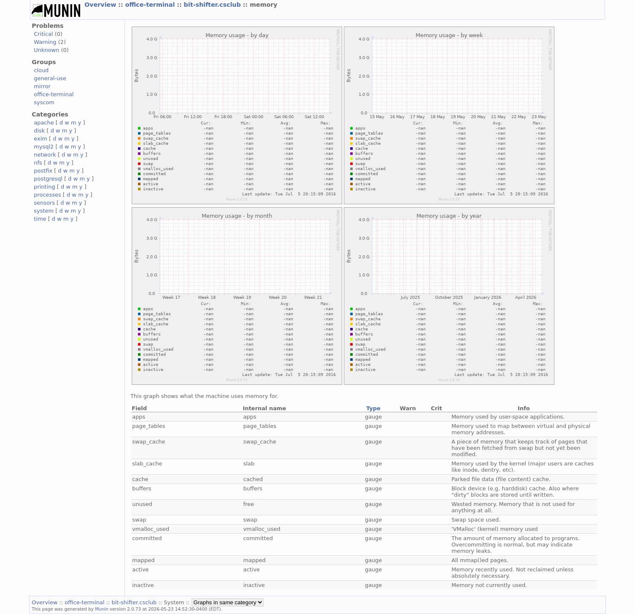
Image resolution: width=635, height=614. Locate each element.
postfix (43, 171)
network (45, 154)
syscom (44, 102)
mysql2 (44, 146)
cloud (41, 70)
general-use (50, 78)
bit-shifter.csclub (213, 4)
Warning (45, 42)
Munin (101, 608)
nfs (38, 163)
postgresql (48, 179)
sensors (44, 203)
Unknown (46, 50)
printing (44, 187)
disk (39, 130)
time (40, 219)
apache (44, 122)
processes (47, 195)
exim (40, 138)
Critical (43, 34)
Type (373, 408)
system (44, 211)
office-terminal (151, 4)
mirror (42, 86)
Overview (101, 4)
